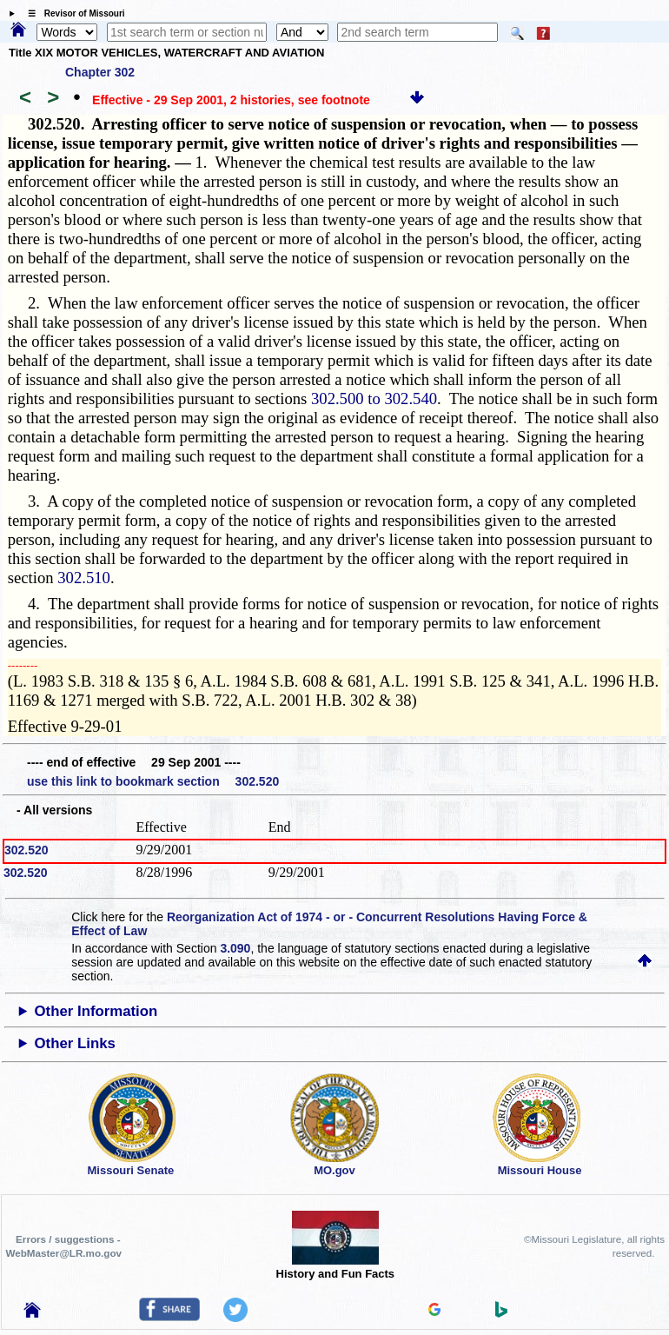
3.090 (235, 948)
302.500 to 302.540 (374, 398)
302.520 (26, 850)
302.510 (83, 577)
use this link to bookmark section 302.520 (153, 781)
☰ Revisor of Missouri (72, 13)
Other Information (96, 1011)
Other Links (75, 1043)
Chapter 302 (100, 72)
